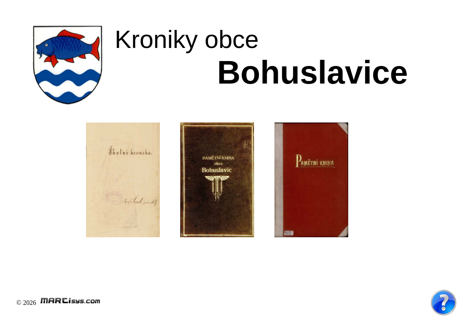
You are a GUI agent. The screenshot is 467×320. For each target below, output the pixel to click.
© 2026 (58, 302)
